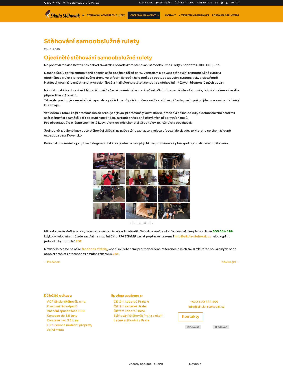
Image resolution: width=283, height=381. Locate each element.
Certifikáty (164, 3)
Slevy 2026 (146, 3)
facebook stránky (94, 249)
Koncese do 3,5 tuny (62, 316)
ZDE (79, 241)
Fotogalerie (204, 3)
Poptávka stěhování (225, 15)
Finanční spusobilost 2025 (66, 311)
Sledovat (193, 327)
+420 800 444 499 (204, 302)
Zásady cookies (140, 364)
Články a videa (184, 3)
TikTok (235, 3)
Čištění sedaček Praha (130, 306)
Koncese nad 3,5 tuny (63, 320)
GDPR (158, 364)
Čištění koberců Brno (129, 311)
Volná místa (55, 330)
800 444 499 (53, 2)
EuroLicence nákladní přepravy (69, 325)
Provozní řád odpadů (62, 306)
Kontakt (170, 15)
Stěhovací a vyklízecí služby (106, 15)
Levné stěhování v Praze (131, 320)
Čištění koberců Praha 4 (131, 302)
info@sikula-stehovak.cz (193, 236)
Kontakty (190, 316)
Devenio (195, 364)
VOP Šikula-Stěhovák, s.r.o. (66, 302)
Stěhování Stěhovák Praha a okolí (138, 316)
